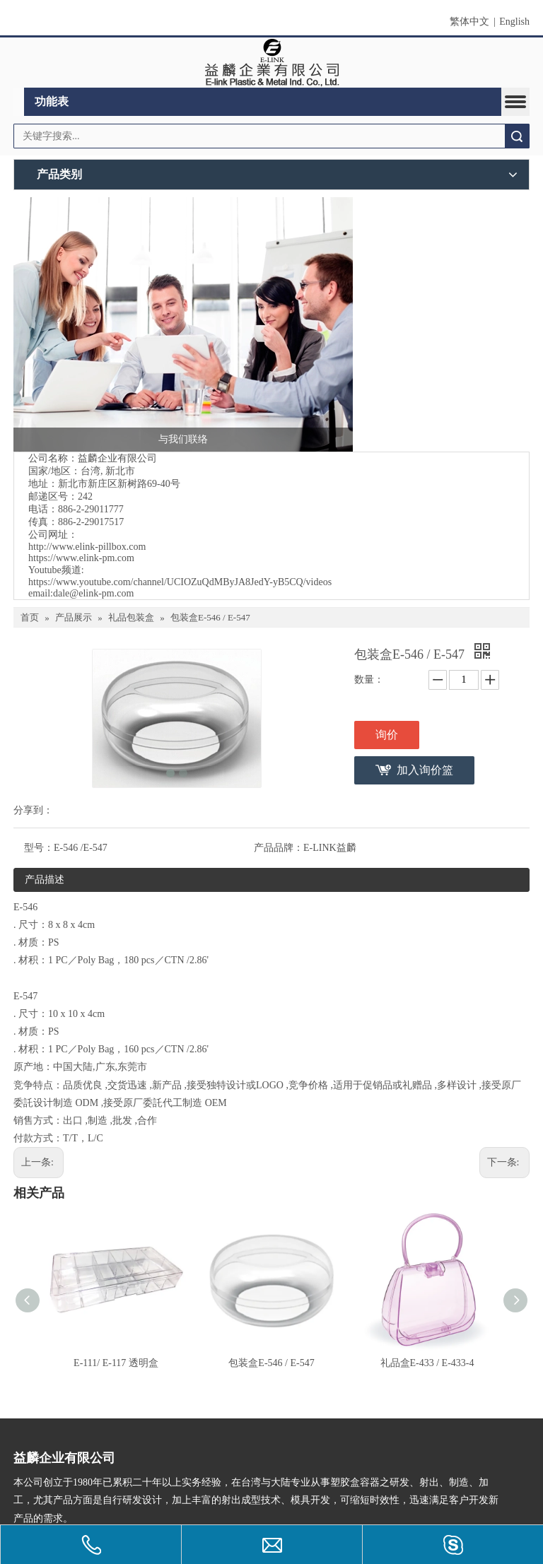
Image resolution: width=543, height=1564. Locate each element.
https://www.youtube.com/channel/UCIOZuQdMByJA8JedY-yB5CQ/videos (180, 582)
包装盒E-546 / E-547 (271, 1363)
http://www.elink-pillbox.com (87, 546)
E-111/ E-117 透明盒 (116, 1363)
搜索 (517, 136)
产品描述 (44, 879)
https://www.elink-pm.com (81, 558)
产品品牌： (278, 847)
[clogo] (271, 63)
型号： (39, 847)
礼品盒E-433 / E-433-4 (427, 1363)
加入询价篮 (425, 770)
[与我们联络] (183, 324)
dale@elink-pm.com (93, 593)
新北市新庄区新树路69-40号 (119, 483)
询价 (386, 735)
